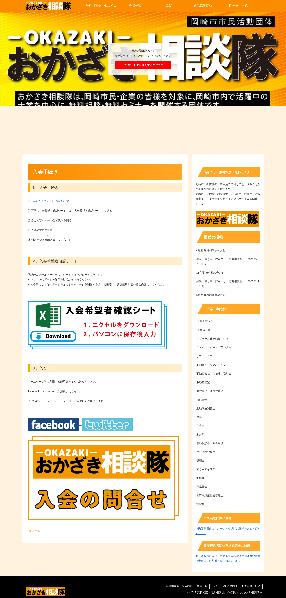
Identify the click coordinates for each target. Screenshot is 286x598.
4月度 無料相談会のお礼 (211, 250)
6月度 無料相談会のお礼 (211, 294)
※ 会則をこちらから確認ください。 (51, 201)
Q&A (214, 586)
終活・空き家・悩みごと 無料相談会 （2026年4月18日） (227, 261)
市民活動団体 (229, 586)
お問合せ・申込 (251, 586)
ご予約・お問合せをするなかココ (143, 65)
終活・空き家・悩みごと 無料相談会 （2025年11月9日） (227, 284)
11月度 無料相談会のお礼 (211, 272)
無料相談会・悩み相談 (179, 586)
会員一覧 (202, 586)
